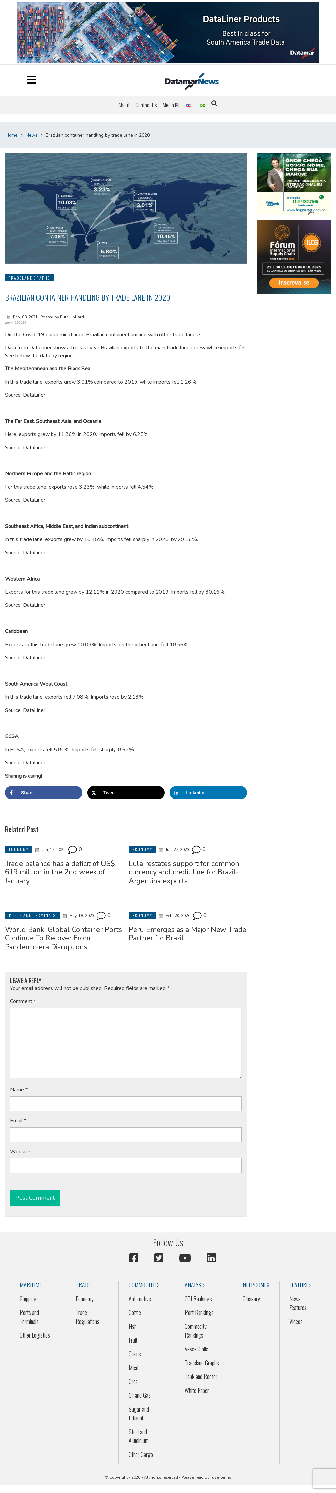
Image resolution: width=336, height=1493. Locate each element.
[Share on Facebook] (43, 792)
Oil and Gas (140, 1395)
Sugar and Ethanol (139, 1413)
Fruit (133, 1340)
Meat (134, 1367)
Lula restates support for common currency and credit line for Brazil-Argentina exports (184, 872)
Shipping (28, 1298)
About (124, 105)
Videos (296, 1321)
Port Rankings (199, 1312)
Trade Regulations (87, 1317)
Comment (23, 1001)
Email (18, 1120)
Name (19, 1089)
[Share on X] (126, 792)
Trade (83, 1285)
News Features (297, 1303)
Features (300, 1285)
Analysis (195, 1285)
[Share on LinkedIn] (208, 792)
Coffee (135, 1312)
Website (20, 1151)
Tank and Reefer (201, 1376)
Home (12, 135)
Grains (135, 1354)
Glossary (251, 1298)
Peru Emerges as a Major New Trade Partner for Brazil (187, 934)
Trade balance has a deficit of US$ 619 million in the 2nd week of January (60, 872)
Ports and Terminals (29, 1317)
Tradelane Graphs (202, 1362)
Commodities (144, 1285)
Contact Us (146, 105)
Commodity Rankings (196, 1330)
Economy (85, 1298)
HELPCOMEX (256, 1285)
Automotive (140, 1298)
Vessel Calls (196, 1349)
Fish (132, 1326)
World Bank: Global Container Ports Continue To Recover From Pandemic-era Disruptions (63, 938)
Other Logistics (35, 1335)
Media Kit (171, 105)
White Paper (197, 1390)
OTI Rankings (198, 1298)
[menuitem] (124, 105)
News (32, 135)
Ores (133, 1381)
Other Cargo (141, 1454)
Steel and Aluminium (139, 1436)
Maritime (31, 1285)
